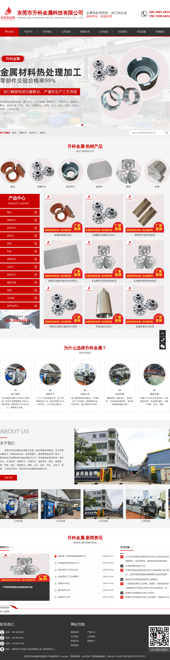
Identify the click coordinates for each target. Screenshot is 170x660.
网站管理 (75, 656)
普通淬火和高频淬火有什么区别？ (140, 593)
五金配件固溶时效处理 (144, 281)
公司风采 (91, 636)
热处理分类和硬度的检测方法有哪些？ (142, 580)
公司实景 (66, 31)
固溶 (128, 186)
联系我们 (160, 31)
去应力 (10, 267)
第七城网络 (5, 612)
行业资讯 (122, 31)
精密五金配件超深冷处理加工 (63, 281)
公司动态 (103, 31)
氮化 (14, 133)
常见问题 (141, 31)
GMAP (119, 656)
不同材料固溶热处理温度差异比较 (18, 587)
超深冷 (43, 133)
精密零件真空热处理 (145, 235)
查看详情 (8, 478)
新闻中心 (4, 547)
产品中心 (28, 31)
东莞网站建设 (99, 656)
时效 (157, 186)
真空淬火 (33, 133)
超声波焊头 (12, 306)
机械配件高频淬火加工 (104, 235)
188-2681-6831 (162, 340)
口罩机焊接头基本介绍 (135, 566)
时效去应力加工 (104, 326)
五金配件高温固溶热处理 (104, 281)
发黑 (9, 290)
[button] (82, 125)
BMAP (111, 656)
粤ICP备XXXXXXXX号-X (134, 656)
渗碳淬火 (11, 259)
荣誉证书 (84, 31)
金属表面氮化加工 (63, 235)
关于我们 (47, 31)
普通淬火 (11, 274)
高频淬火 (23, 133)
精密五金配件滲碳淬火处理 (63, 326)
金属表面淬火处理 (145, 326)
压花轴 (10, 298)
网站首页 (9, 31)
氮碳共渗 (11, 282)
